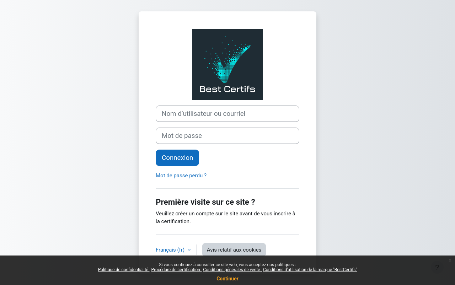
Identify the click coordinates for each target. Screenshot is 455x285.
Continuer (227, 278)
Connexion (177, 158)
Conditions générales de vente (232, 269)
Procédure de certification (176, 269)
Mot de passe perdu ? (181, 175)
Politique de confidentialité (124, 269)
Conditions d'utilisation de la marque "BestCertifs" (310, 269)
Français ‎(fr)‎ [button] (171, 250)
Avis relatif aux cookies (234, 250)
